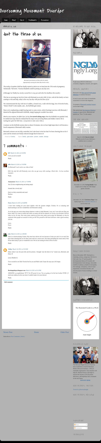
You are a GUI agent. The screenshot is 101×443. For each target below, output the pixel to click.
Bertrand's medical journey (88, 104)
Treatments (32, 20)
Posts (76, 424)
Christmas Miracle (90, 201)
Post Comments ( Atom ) (18, 336)
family (24, 136)
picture (36, 136)
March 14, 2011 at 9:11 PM (33, 270)
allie (9, 164)
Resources (45, 20)
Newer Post (7, 332)
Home (6, 20)
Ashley (10, 249)
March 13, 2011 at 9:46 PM (19, 203)
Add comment (8, 282)
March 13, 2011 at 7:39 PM (23, 181)
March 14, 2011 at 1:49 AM (18, 234)
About (14, 20)
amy (9, 234)
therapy (46, 136)
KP (9, 153)
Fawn (9, 203)
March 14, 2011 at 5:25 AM (20, 249)
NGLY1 (22, 20)
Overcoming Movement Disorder (32, 11)
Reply (9, 158)
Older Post (65, 332)
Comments (78, 428)
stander (41, 136)
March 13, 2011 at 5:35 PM (18, 153)
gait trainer (30, 136)
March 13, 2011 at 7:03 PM (18, 164)
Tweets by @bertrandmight (80, 389)
